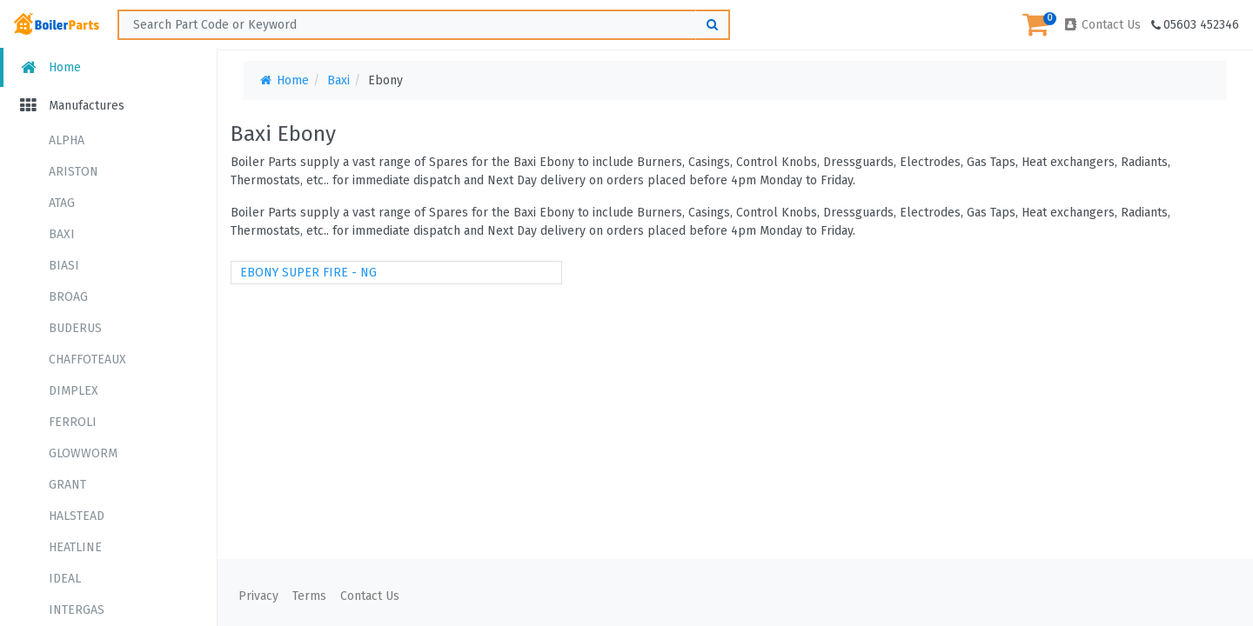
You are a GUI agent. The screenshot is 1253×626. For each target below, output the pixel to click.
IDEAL (65, 578)
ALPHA (66, 140)
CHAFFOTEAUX (87, 359)
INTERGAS (76, 610)
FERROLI (73, 422)
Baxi (338, 80)
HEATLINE (75, 547)
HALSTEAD (76, 516)
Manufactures (70, 105)
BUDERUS (75, 328)
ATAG (62, 203)
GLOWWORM (83, 453)
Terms (309, 596)
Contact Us (1101, 24)
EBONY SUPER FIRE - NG (308, 272)
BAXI (62, 234)
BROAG (68, 297)
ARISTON (73, 171)
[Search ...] (423, 25)
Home (49, 67)
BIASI (64, 265)
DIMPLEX (73, 390)
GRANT (67, 484)
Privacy (258, 596)
